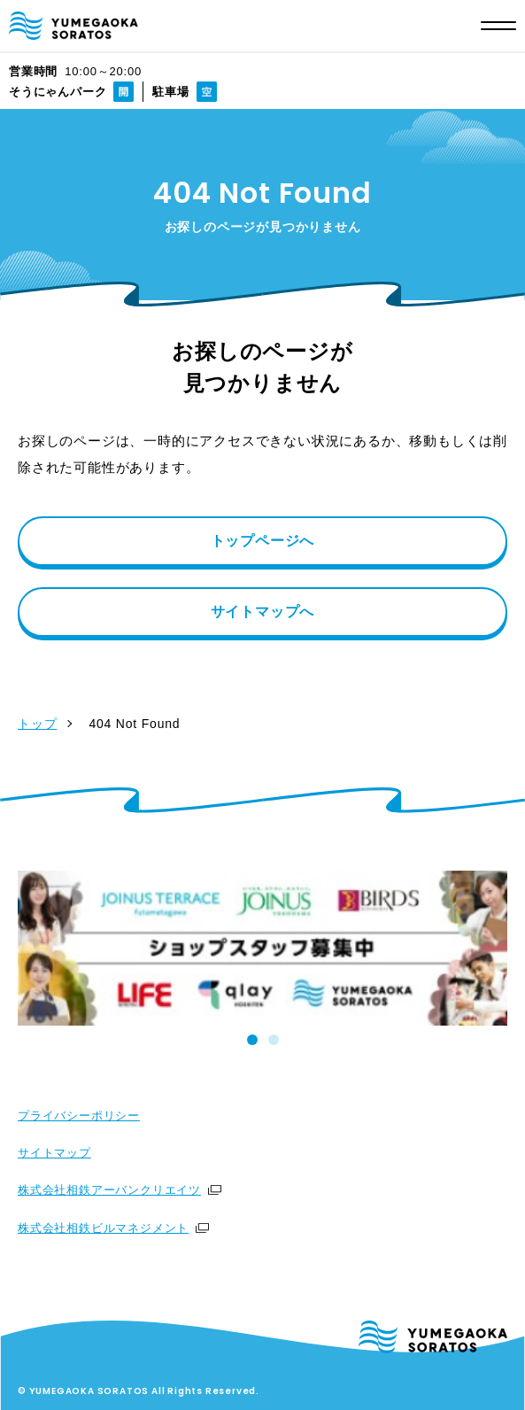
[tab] (252, 1039)
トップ (37, 724)
